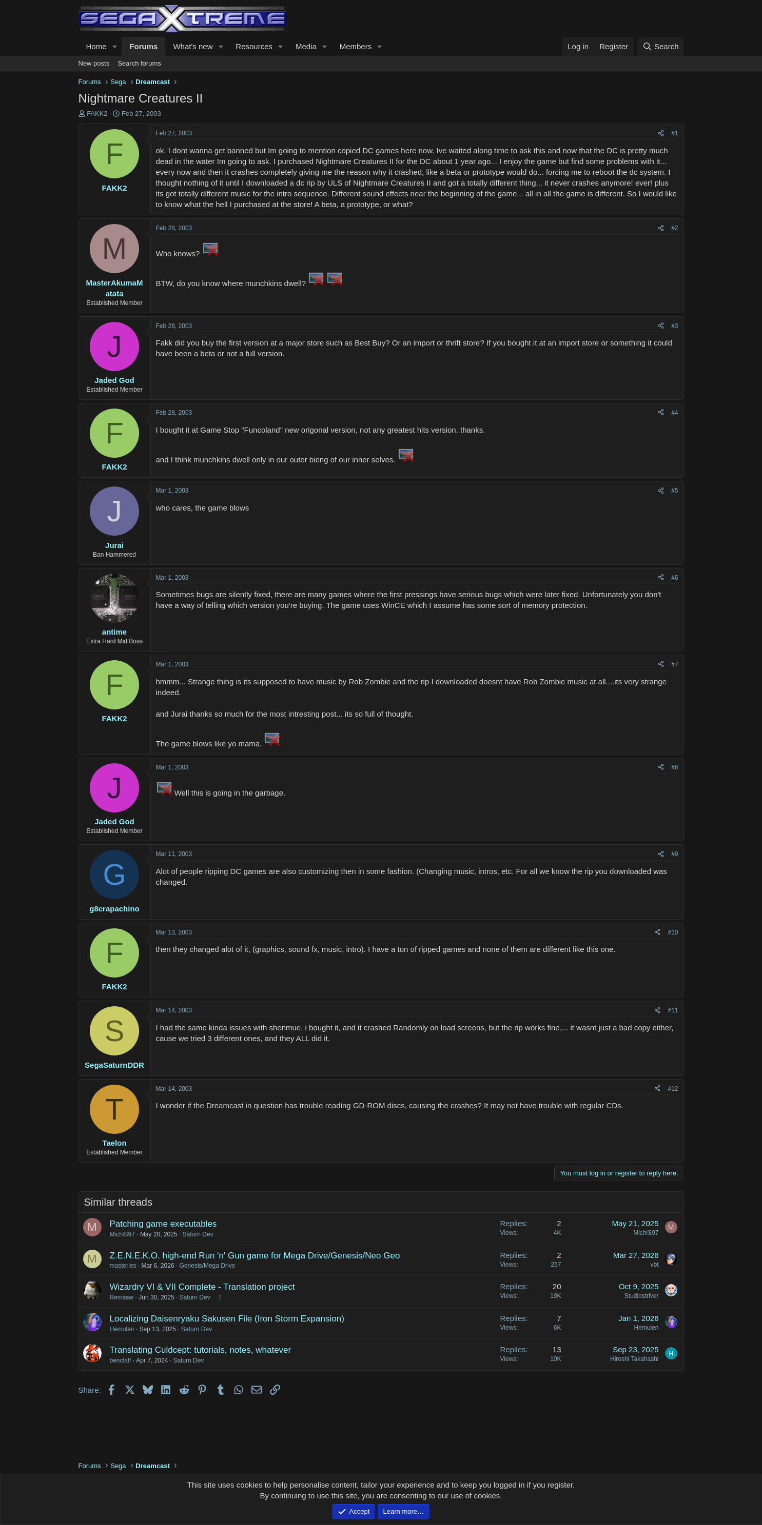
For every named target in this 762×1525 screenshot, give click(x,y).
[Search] (660, 46)
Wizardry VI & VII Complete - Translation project (202, 1287)
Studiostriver (641, 1295)
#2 (674, 228)
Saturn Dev (198, 1234)
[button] (114, 46)
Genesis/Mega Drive (208, 1265)
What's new (192, 46)
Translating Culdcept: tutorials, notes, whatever (200, 1350)
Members (356, 46)
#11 (673, 1010)
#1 (674, 133)
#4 (674, 412)
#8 (674, 767)
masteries (123, 1265)
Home (96, 46)
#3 (674, 326)
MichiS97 (122, 1234)
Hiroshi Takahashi (634, 1359)
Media (306, 46)
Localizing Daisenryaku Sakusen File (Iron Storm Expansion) (227, 1319)
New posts (94, 63)
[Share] (661, 133)
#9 (674, 854)
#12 (673, 1088)
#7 (674, 664)
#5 (674, 490)
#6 (674, 577)
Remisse (122, 1297)
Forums (143, 46)
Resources (254, 46)
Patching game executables (163, 1224)
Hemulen (122, 1329)
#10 (673, 932)
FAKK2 (97, 113)
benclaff (120, 1360)
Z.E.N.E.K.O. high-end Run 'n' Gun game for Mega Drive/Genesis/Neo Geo (255, 1255)
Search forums (139, 63)
